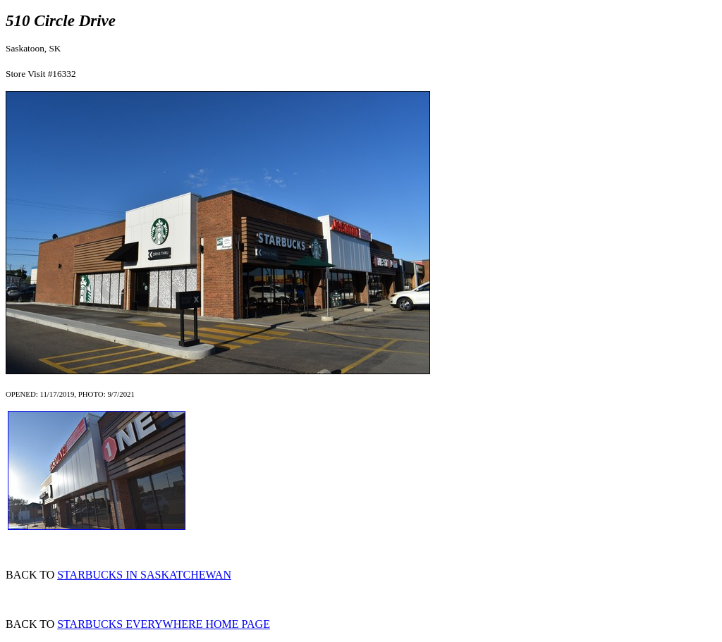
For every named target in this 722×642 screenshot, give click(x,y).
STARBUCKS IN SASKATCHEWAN (144, 575)
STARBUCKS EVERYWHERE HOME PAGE (163, 624)
